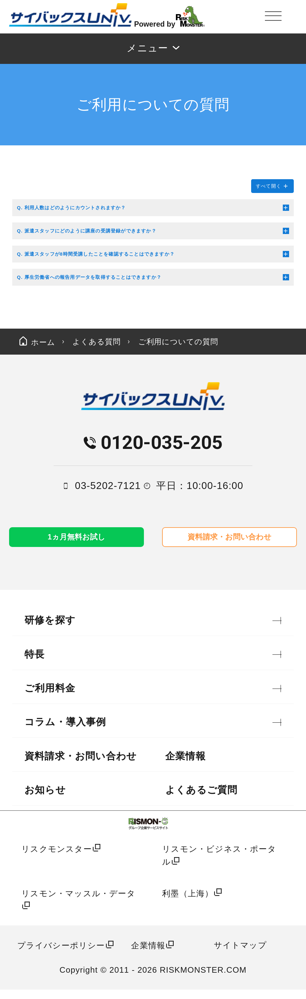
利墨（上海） (187, 902)
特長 (34, 663)
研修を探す (50, 629)
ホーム (43, 344)
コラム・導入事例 (65, 731)
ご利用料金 (49, 697)
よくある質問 (117, 344)
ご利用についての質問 (220, 344)
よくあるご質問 (201, 799)
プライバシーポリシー (61, 955)
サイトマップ (240, 954)
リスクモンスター (56, 858)
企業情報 (185, 765)
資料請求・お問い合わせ (80, 765)
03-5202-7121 (108, 491)
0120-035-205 (161, 448)
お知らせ (45, 799)
